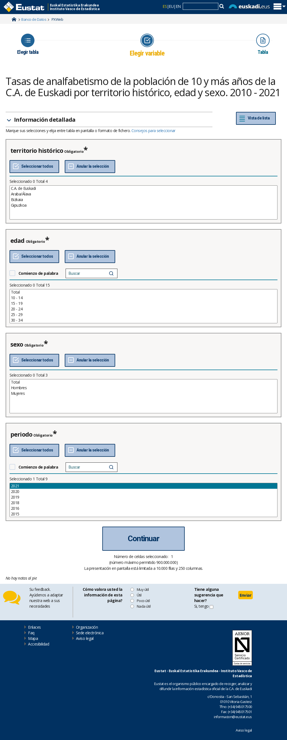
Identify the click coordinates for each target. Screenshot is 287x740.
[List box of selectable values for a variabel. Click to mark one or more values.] (143, 202)
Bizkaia (143, 199)
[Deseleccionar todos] (90, 166)
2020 (143, 491)
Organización (87, 627)
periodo (21, 434)
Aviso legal (85, 638)
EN (178, 6)
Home (14, 19)
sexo (16, 344)
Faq (31, 632)
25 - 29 (143, 314)
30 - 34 (143, 320)
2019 (143, 497)
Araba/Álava (143, 194)
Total (143, 292)
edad (17, 241)
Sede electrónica (89, 632)
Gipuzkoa (143, 205)
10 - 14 (143, 298)
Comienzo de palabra (38, 273)
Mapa (33, 638)
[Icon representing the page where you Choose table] (28, 44)
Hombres (143, 388)
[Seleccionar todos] (34, 166)
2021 (143, 486)
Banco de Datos (33, 19)
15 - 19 (143, 303)
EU (171, 6)
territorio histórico (36, 151)
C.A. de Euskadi (143, 188)
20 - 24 (143, 309)
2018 (143, 503)
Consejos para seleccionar (153, 130)
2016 (143, 508)
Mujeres (143, 393)
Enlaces (34, 627)
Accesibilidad (38, 644)
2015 (143, 514)
